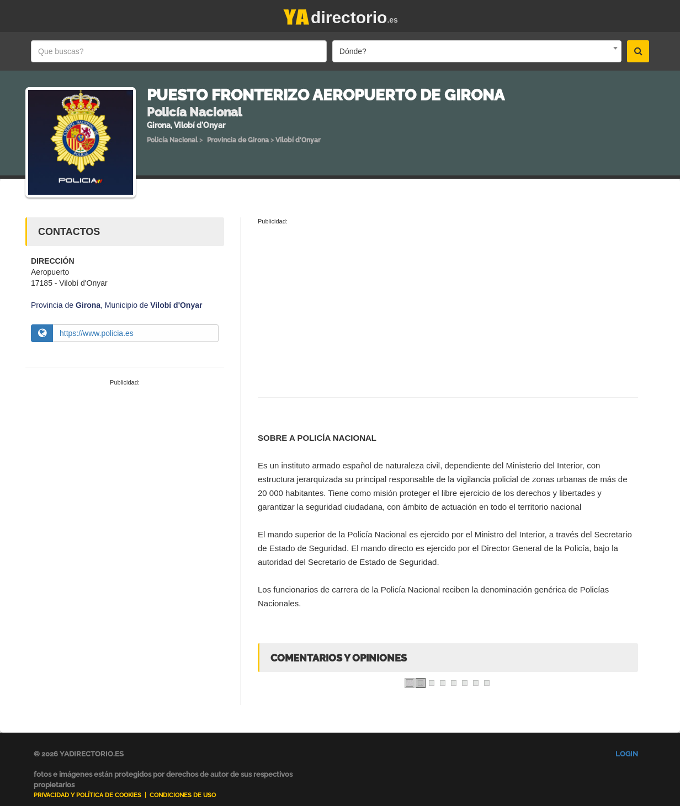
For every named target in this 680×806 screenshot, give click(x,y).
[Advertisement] (124, 470)
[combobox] (476, 51)
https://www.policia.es (97, 333)
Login (626, 754)
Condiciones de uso (183, 795)
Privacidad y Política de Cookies (87, 795)
